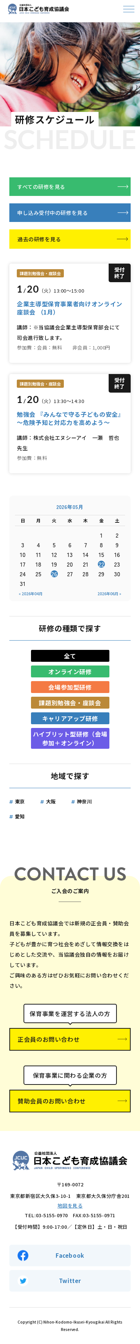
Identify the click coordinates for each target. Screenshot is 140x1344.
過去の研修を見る (39, 239)
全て (70, 655)
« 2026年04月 (31, 593)
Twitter (70, 1281)
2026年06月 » (109, 593)
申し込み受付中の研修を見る (52, 212)
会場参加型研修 (69, 687)
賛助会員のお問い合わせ (52, 1100)
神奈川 (84, 801)
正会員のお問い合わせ (49, 1039)
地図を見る (70, 1205)
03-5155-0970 (52, 1215)
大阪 (51, 801)
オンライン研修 (69, 671)
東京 (20, 801)
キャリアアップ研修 (70, 718)
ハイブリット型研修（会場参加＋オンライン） (70, 738)
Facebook (70, 1255)
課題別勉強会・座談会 (70, 702)
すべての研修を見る (41, 186)
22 (102, 564)
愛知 (20, 816)
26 (54, 573)
